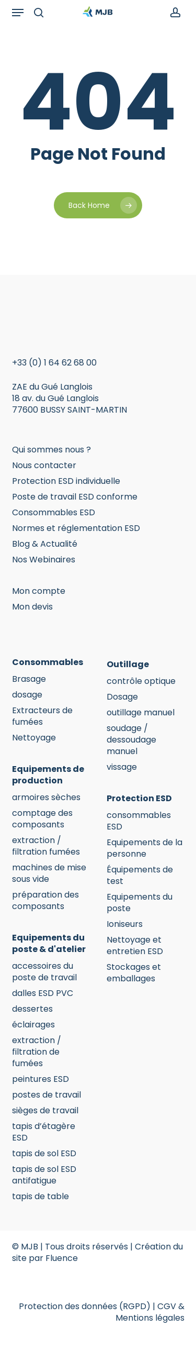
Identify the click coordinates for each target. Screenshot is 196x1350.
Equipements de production (48, 775)
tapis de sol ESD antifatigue (44, 1175)
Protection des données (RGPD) (85, 1306)
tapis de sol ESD (44, 1153)
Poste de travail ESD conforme (74, 497)
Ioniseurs (125, 924)
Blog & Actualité (44, 544)
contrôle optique (141, 681)
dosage (27, 695)
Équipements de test (140, 875)
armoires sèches (46, 797)
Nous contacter (44, 465)
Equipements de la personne (144, 848)
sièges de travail (45, 1110)
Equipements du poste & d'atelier (49, 943)
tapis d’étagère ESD (43, 1132)
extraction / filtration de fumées (36, 1052)
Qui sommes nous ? (51, 450)
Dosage (122, 697)
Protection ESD (139, 798)
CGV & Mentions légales (150, 1312)
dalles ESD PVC (42, 993)
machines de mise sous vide (49, 873)
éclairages (33, 1025)
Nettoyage (34, 738)
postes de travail (46, 1095)
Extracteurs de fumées (42, 716)
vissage (122, 767)
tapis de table (40, 1196)
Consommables (47, 662)
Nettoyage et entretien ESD (135, 945)
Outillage (128, 664)
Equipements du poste (139, 902)
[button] (18, 12)
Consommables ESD (53, 512)
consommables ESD (139, 821)
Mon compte (38, 591)
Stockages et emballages (134, 972)
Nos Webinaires (43, 560)
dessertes (32, 1009)
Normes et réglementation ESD (76, 528)
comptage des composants (42, 819)
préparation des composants (45, 900)
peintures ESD (40, 1079)
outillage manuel (141, 712)
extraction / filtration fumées (46, 846)
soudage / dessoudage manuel (131, 740)
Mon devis (32, 607)
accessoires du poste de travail (44, 971)
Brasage (29, 679)
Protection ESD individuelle (66, 481)
